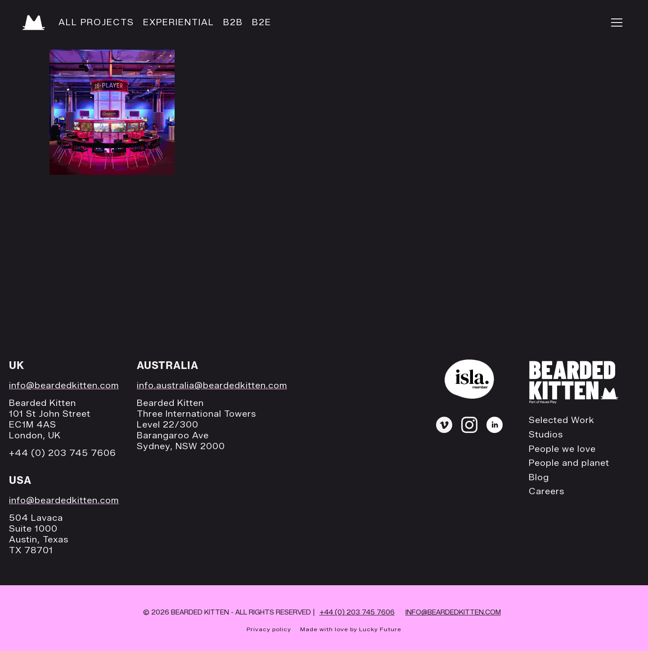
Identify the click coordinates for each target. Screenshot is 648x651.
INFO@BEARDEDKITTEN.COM (453, 612)
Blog (539, 478)
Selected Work (561, 420)
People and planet (569, 463)
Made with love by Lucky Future (350, 629)
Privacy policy (269, 629)
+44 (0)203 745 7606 (357, 612)
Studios (546, 435)
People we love (562, 449)
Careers (546, 491)
